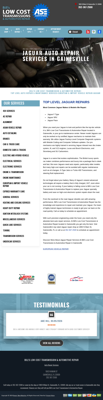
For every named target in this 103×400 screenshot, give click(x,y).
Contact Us (41, 30)
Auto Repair (17, 30)
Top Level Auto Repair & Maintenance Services (34, 99)
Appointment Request (56, 30)
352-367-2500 (85, 7)
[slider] (51, 331)
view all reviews (51, 349)
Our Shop (6, 30)
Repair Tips (29, 30)
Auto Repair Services (51, 371)
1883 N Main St (39, 49)
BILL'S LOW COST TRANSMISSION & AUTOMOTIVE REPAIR (55, 97)
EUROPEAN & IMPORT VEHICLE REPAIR (75, 99)
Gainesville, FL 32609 (52, 49)
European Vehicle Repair (56, 255)
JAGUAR (96, 99)
